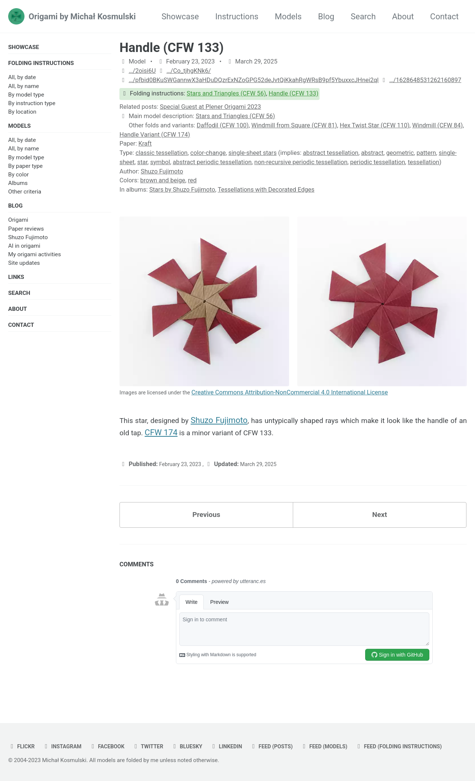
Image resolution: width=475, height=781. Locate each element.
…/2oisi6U (142, 70)
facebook (117, 729)
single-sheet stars (253, 152)
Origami (18, 225)
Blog (326, 16)
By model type (26, 97)
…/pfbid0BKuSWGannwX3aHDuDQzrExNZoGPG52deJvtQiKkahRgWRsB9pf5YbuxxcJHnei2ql (254, 80)
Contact (444, 16)
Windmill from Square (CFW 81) (294, 125)
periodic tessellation (377, 162)
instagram (67, 729)
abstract (372, 152)
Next (379, 523)
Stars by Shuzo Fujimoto (182, 189)
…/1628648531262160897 (425, 80)
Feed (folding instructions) (59, 746)
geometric (400, 152)
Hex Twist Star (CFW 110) (375, 125)
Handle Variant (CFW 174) (154, 134)
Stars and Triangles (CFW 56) (226, 93)
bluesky (204, 729)
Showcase (180, 16)
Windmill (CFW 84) (437, 125)
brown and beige (162, 180)
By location (22, 114)
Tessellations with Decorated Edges (266, 189)
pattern (426, 152)
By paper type (25, 169)
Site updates (24, 268)
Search (363, 16)
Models (288, 16)
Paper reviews (26, 234)
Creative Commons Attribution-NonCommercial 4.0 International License (301, 394)
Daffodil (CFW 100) (223, 125)
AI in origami (24, 251)
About (403, 16)
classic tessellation (161, 152)
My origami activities (34, 260)
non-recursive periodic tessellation (300, 162)
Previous (206, 523)
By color (18, 178)
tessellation (423, 162)
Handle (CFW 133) (171, 47)
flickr (22, 729)
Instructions (236, 16)
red (192, 180)
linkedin (248, 729)
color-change (208, 152)
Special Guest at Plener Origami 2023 (210, 106)
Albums (18, 187)
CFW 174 (212, 437)
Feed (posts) (297, 729)
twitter (161, 729)
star (142, 162)
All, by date (22, 79)
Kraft (145, 143)
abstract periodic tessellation (212, 162)
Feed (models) (356, 729)
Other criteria (24, 195)
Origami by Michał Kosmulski (82, 16)
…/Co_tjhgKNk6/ (189, 70)
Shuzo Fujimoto (28, 243)
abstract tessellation (330, 152)
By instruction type (31, 105)
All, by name (23, 88)
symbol (160, 162)
